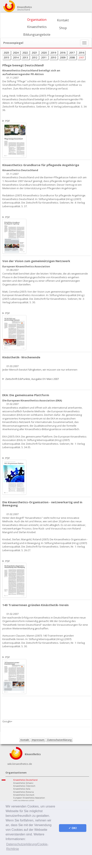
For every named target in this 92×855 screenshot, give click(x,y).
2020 (44, 52)
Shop (63, 28)
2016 (81, 52)
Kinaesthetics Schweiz (23, 783)
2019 (54, 52)
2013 (25, 57)
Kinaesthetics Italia (21, 788)
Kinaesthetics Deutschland (25, 780)
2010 (54, 57)
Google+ (7, 721)
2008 (72, 57)
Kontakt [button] (25, 740)
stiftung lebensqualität (23, 800)
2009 (63, 57)
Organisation (36, 19)
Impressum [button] (38, 740)
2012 (35, 57)
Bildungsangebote (36, 34)
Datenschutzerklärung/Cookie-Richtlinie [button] (27, 847)
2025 (7, 52)
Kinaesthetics (37, 27)
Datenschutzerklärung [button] (59, 740)
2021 (35, 52)
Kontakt (63, 20)
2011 (44, 57)
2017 (72, 52)
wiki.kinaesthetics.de (19, 764)
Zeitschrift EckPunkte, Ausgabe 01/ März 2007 (32, 379)
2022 (25, 52)
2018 (63, 52)
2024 (16, 52)
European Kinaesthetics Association (29, 797)
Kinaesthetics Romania (23, 792)
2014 (16, 57)
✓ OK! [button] (73, 828)
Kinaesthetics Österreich (24, 786)
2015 (7, 57)
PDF (7, 121)
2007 (81, 57)
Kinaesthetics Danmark (23, 794)
